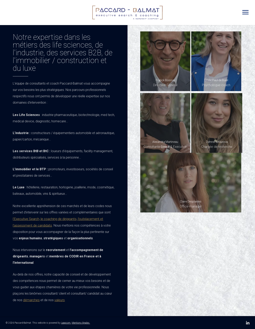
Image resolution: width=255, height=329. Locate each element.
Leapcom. (66, 322)
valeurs (59, 300)
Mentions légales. (81, 322)
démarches (31, 300)
